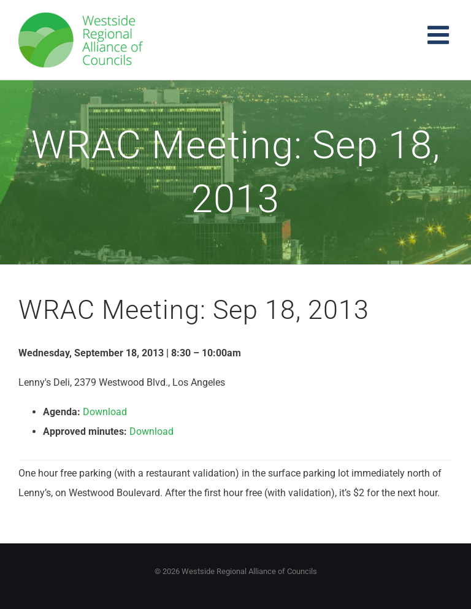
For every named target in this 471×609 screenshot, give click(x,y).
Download (105, 412)
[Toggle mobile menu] (440, 34)
